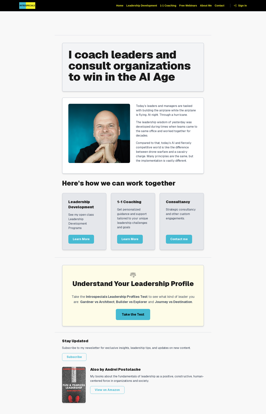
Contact (219, 5)
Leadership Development (141, 5)
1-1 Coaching (168, 5)
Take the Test (133, 314)
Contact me (179, 239)
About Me (206, 5)
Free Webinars (188, 5)
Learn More (81, 239)
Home (119, 5)
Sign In (240, 5)
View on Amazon (107, 390)
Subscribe (74, 357)
